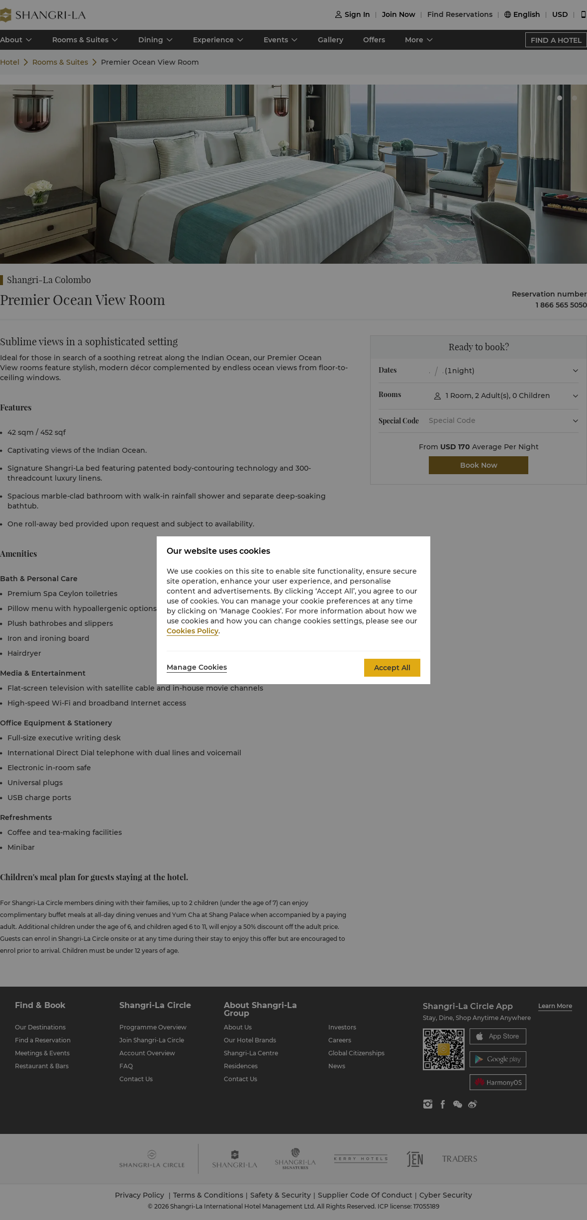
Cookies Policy (192, 630)
